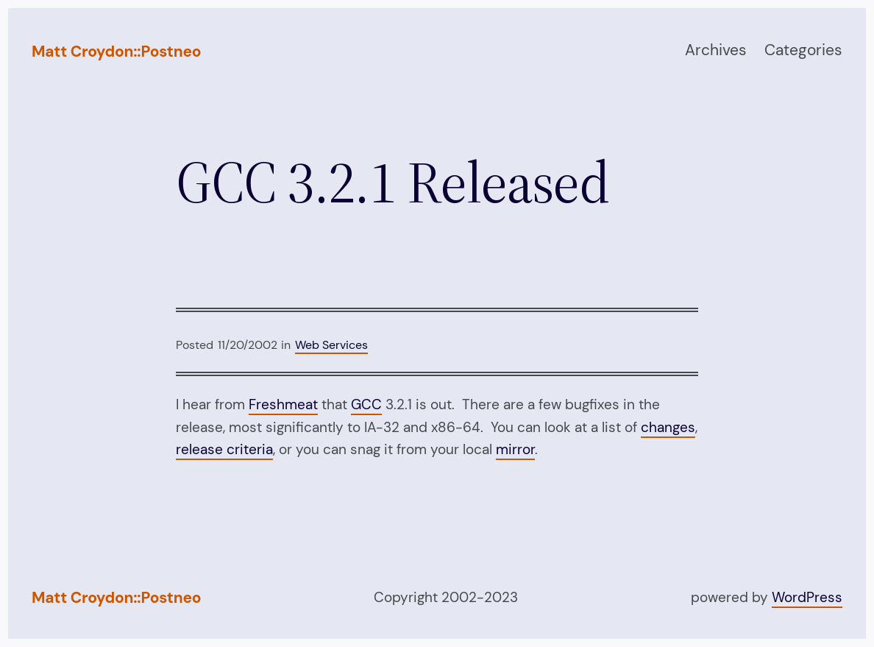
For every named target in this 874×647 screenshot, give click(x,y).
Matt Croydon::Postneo (116, 51)
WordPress (807, 597)
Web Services (331, 345)
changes (668, 427)
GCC (366, 404)
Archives (716, 50)
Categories (803, 50)
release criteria (224, 449)
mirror (515, 449)
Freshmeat (283, 404)
